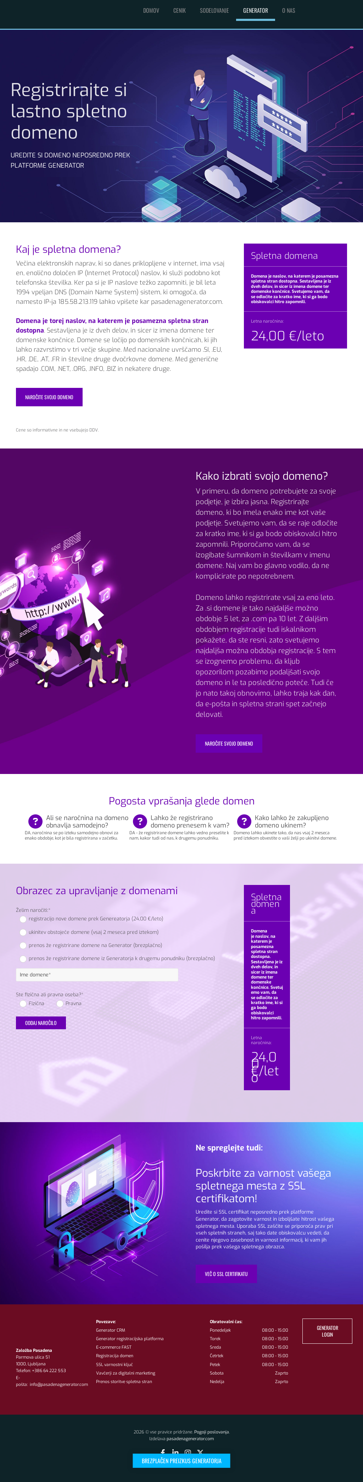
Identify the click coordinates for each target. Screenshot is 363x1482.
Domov (151, 10)
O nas (288, 10)
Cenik (179, 10)
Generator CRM (110, 1330)
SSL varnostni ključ (114, 1364)
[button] (181, 1461)
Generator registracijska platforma (130, 1339)
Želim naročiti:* (33, 911)
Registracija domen (114, 1356)
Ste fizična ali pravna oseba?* (49, 995)
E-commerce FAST (114, 1347)
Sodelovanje (214, 10)
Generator (255, 10)
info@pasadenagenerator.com (58, 1384)
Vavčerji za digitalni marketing (125, 1373)
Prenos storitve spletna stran (124, 1381)
